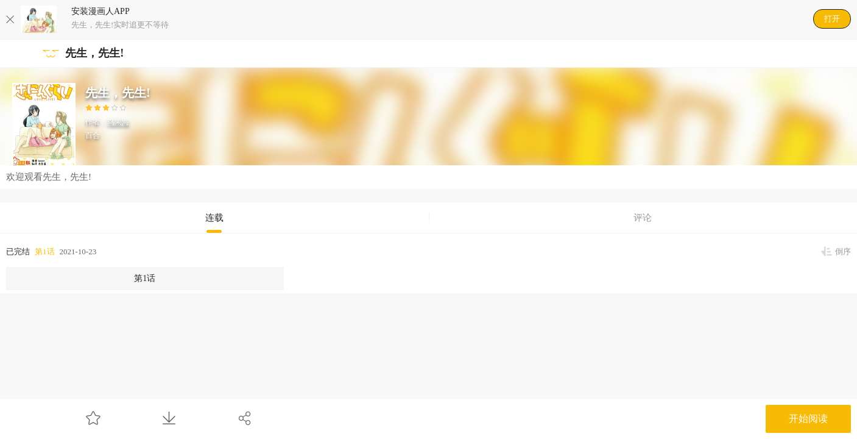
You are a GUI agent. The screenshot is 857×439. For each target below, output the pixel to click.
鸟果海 (118, 122)
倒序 (843, 251)
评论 (642, 218)
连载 (214, 218)
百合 (92, 135)
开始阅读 (808, 418)
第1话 (45, 251)
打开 (832, 18)
